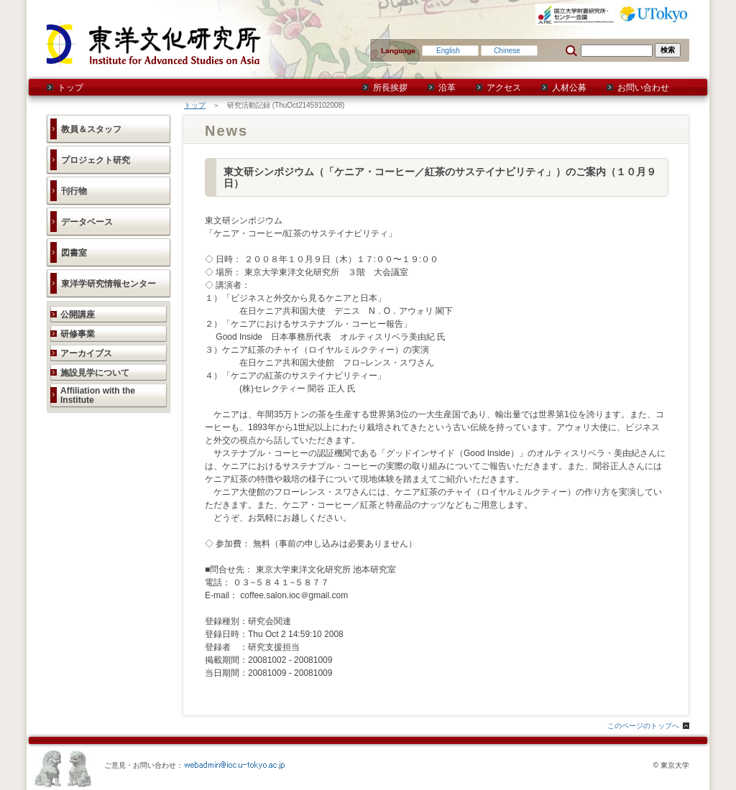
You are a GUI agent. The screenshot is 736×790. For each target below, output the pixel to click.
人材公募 (569, 88)
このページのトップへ (643, 726)
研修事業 (77, 334)
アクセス (504, 88)
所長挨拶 (390, 88)
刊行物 (74, 191)
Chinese (507, 51)
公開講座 (77, 315)
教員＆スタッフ (91, 129)
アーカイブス (86, 353)
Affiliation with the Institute (97, 395)
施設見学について (94, 373)
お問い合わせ (643, 88)
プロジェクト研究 (95, 160)
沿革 (447, 88)
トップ (70, 88)
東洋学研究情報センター (108, 284)
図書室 (74, 253)
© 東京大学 (671, 765)
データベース (87, 222)
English (448, 51)
